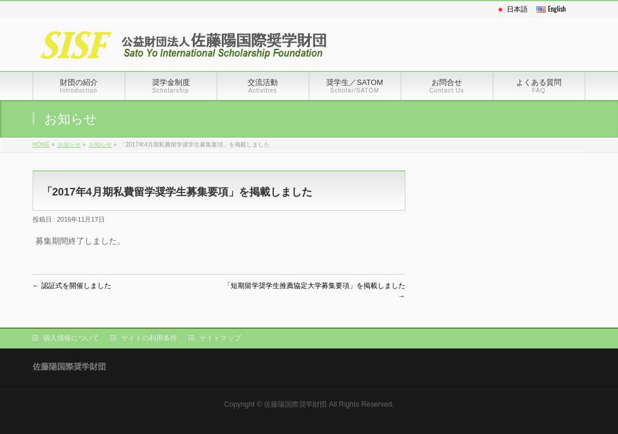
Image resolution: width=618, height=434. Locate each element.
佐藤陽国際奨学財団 (295, 404)
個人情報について (71, 338)
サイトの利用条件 (149, 338)
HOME (41, 144)
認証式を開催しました (72, 286)
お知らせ (69, 144)
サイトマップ (220, 338)
